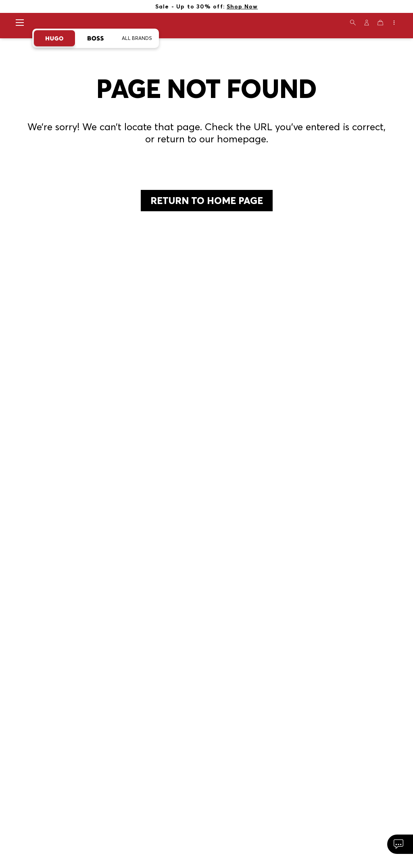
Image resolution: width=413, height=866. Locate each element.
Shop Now (242, 6)
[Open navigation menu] (19, 22)
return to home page (206, 200)
